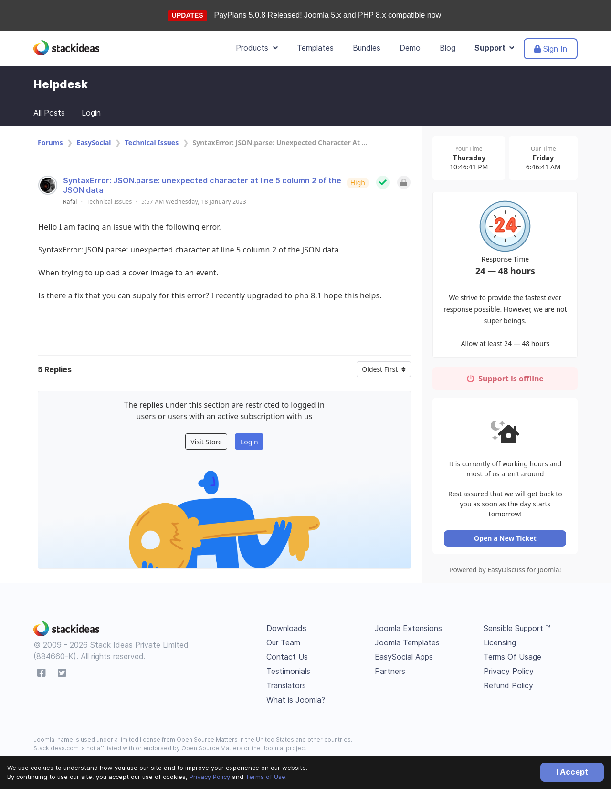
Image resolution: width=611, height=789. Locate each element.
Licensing (500, 644)
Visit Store (206, 441)
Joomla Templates (407, 644)
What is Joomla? (295, 701)
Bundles (366, 48)
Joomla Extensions (408, 629)
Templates (315, 48)
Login (91, 112)
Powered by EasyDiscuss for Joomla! (506, 571)
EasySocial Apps (404, 658)
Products (257, 48)
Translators (286, 687)
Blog (447, 48)
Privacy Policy (210, 776)
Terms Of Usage (512, 658)
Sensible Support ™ (517, 629)
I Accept (572, 772)
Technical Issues (152, 142)
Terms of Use (265, 776)
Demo (410, 48)
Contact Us (287, 658)
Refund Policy (508, 687)
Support (494, 48)
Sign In (550, 48)
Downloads (286, 629)
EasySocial (94, 142)
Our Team (283, 644)
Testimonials (288, 672)
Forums (50, 142)
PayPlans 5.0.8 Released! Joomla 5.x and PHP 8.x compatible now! (328, 15)
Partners (390, 672)
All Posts (49, 112)
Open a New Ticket (505, 539)
